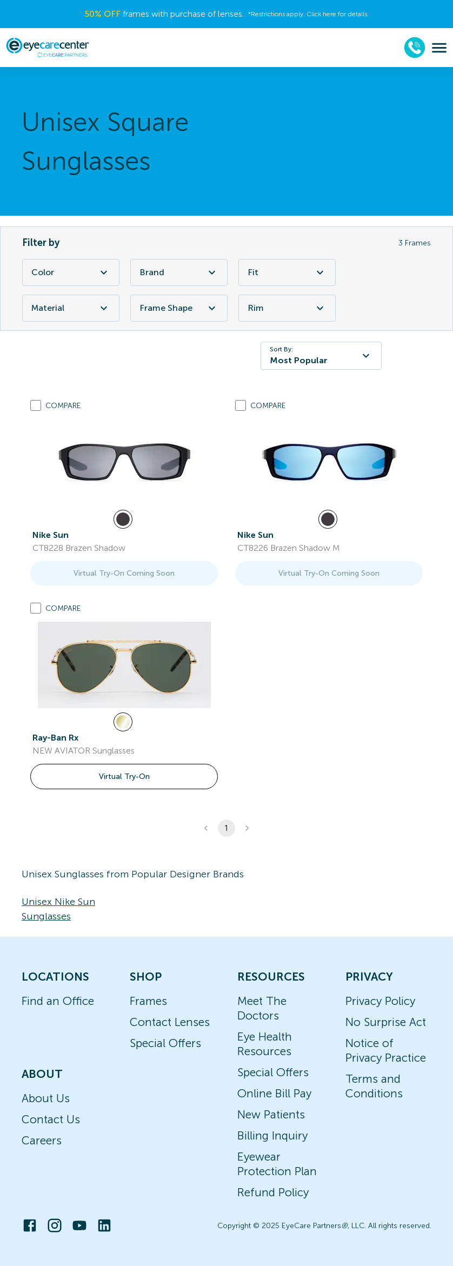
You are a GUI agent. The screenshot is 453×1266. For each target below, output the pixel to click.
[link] (124, 462)
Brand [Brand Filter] (178, 272)
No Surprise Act (385, 1022)
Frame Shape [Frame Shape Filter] (178, 308)
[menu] (439, 47)
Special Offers (165, 1043)
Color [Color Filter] (70, 272)
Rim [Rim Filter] (287, 308)
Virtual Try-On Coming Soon (124, 573)
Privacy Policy (380, 1001)
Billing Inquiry (272, 1135)
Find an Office (58, 1001)
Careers (42, 1140)
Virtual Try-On (124, 776)
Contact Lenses (170, 1022)
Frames (148, 1001)
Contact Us (51, 1119)
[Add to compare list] (35, 405)
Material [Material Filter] (70, 308)
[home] (47, 47)
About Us (46, 1098)
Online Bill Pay (274, 1093)
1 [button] (226, 828)
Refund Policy (273, 1192)
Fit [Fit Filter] (287, 272)
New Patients (271, 1114)
